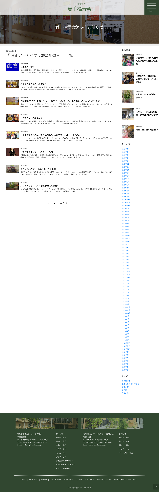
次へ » (63, 202)
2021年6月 (126, 325)
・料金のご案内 (60, 445)
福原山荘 (125, 387)
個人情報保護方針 (112, 480)
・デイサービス (60, 457)
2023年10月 (126, 242)
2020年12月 (126, 343)
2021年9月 (126, 316)
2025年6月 (126, 182)
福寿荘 (124, 390)
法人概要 (79, 480)
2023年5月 (126, 257)
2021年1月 (126, 340)
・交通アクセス (60, 449)
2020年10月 (126, 349)
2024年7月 (126, 215)
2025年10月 (126, 170)
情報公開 (100, 480)
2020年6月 (126, 361)
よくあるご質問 (55, 480)
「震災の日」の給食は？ (31, 118)
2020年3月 (126, 370)
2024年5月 (126, 221)
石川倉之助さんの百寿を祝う (33, 84)
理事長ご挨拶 (68, 480)
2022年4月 (126, 295)
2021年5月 (126, 328)
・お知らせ (58, 434)
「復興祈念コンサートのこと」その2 (36, 152)
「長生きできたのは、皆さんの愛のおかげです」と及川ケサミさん (50, 135)
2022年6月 (126, 289)
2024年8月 (126, 212)
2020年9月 (126, 352)
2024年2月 (126, 230)
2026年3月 (126, 155)
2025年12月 (126, 164)
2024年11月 (126, 203)
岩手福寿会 (126, 381)
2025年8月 (126, 176)
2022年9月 (126, 280)
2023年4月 (126, 259)
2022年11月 (126, 274)
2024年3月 (126, 227)
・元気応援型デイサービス (64, 465)
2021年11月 (126, 310)
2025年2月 (126, 194)
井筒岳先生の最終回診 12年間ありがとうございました (147, 79)
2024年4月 (126, 224)
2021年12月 (126, 307)
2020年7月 (126, 358)
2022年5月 (126, 292)
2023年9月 (126, 245)
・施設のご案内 (60, 441)
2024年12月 (126, 200)
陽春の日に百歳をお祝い (147, 130)
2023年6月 (126, 254)
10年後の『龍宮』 (28, 67)
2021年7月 (126, 322)
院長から (125, 393)
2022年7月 (126, 286)
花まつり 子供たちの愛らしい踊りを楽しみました (147, 61)
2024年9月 (126, 209)
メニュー (151, 6)
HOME (24, 480)
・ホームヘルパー (61, 453)
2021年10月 (126, 313)
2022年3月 (126, 298)
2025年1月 (126, 197)
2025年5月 (126, 185)
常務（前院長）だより (130, 384)
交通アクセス (89, 480)
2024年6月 (126, 218)
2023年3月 (126, 262)
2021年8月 (126, 319)
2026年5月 (126, 149)
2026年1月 (126, 161)
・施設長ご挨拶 (60, 438)
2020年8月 (126, 355)
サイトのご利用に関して (129, 480)
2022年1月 (126, 304)
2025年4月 (126, 188)
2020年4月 (126, 367)
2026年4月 (126, 152)
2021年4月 (126, 331)
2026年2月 (126, 158)
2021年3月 (126, 334)
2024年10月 (126, 206)
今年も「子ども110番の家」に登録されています (147, 113)
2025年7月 (126, 179)
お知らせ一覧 (33, 480)
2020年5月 (126, 364)
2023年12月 (126, 236)
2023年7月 (126, 251)
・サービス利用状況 (62, 468)
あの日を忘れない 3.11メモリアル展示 (38, 169)
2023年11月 (126, 239)
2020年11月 (126, 346)
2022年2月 (126, 301)
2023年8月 (126, 248)
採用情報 (44, 480)
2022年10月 (126, 277)
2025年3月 (126, 191)
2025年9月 (126, 173)
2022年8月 (126, 283)
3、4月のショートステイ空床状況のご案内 (39, 186)
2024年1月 (126, 233)
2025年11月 (126, 167)
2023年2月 (126, 265)
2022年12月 (126, 271)
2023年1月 (126, 268)
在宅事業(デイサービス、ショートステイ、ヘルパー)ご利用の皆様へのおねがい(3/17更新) (60, 101)
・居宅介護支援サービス (63, 461)
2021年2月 (126, 337)
